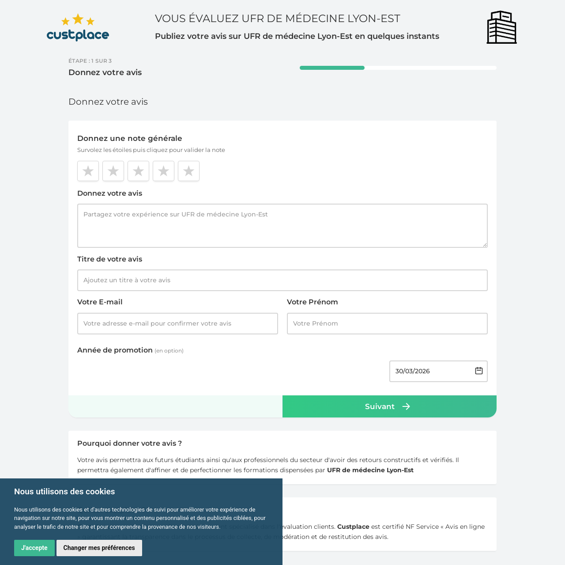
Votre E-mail (100, 302)
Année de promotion (130, 350)
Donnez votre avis (109, 193)
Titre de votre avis (109, 259)
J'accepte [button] (34, 547)
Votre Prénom (312, 302)
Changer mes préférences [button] (99, 547)
